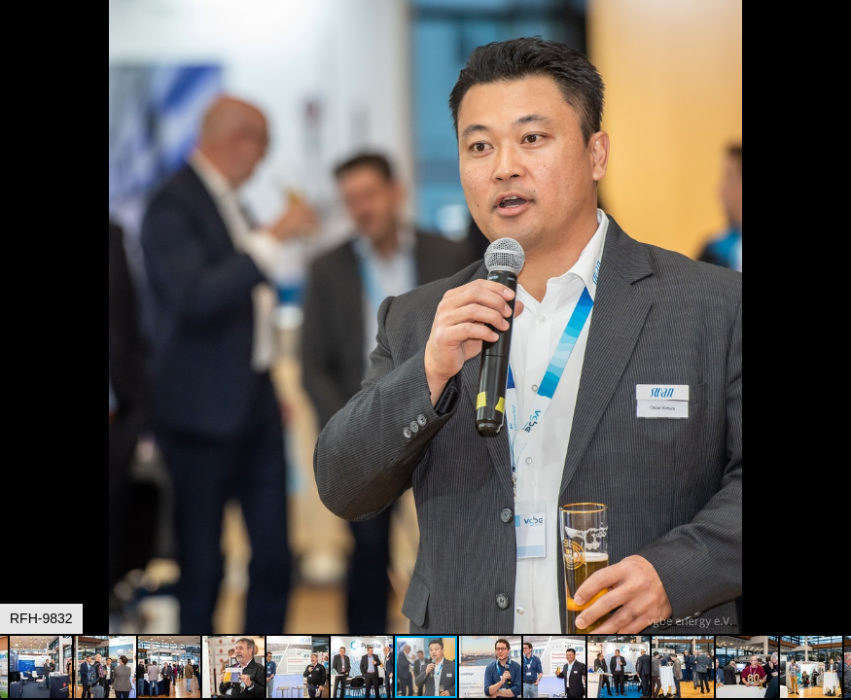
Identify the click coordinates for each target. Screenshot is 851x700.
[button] (833, 50)
